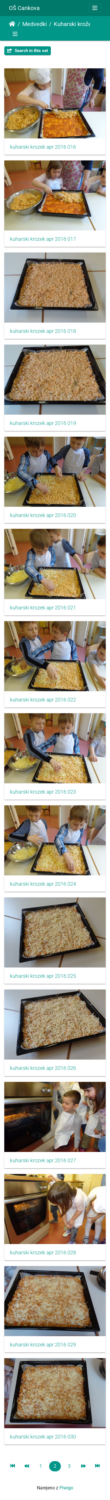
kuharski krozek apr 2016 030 (43, 1437)
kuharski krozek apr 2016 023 (43, 792)
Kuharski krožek (74, 24)
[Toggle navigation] (95, 8)
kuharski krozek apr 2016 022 (43, 700)
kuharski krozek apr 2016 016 (43, 147)
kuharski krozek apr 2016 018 (43, 331)
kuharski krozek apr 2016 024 (43, 884)
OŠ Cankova (24, 8)
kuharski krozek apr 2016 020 (43, 515)
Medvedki (34, 24)
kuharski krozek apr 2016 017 (43, 239)
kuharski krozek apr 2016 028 (43, 1252)
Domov (12, 24)
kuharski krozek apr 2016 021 (43, 608)
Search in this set (27, 50)
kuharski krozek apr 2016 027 (43, 1160)
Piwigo (66, 1488)
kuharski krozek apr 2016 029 (43, 1345)
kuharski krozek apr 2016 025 (43, 976)
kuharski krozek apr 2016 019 (43, 423)
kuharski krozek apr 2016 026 (43, 1068)
